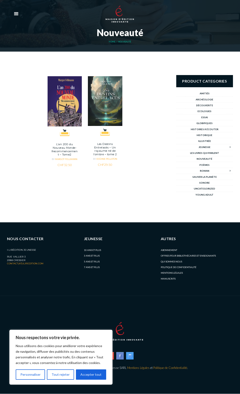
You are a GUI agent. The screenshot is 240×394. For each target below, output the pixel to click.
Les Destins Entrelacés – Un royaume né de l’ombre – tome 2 (105, 149)
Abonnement (169, 250)
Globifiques (204, 123)
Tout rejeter (61, 374)
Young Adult (204, 194)
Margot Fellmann (66, 159)
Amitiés (205, 93)
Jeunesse (204, 147)
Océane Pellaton (106, 159)
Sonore (204, 182)
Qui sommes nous (171, 261)
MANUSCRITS (168, 278)
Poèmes (204, 164)
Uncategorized (204, 188)
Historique (204, 135)
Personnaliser (30, 374)
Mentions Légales (138, 368)
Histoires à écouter (204, 129)
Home (112, 42)
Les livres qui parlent (204, 153)
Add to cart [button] (64, 130)
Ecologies (204, 111)
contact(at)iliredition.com (25, 263)
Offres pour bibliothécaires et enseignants (188, 255)
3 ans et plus (92, 255)
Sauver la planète (204, 176)
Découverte (204, 105)
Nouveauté (204, 158)
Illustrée (204, 141)
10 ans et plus (92, 250)
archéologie (204, 99)
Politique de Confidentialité (178, 267)
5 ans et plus (92, 261)
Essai (204, 117)
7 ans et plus (92, 267)
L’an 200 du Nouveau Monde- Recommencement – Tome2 (65, 149)
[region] (60, 357)
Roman (204, 170)
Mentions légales (172, 272)
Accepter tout (91, 374)
